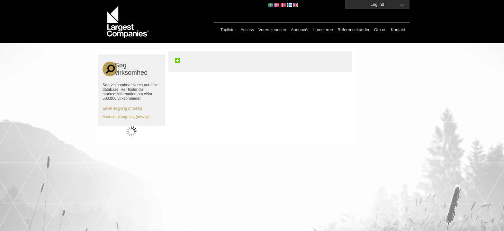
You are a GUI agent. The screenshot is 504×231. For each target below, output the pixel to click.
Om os (380, 29)
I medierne (323, 29)
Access (247, 29)
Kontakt (398, 29)
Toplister (228, 29)
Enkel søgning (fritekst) (122, 108)
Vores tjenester (272, 29)
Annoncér (300, 29)
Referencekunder (354, 29)
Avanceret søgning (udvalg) (126, 117)
